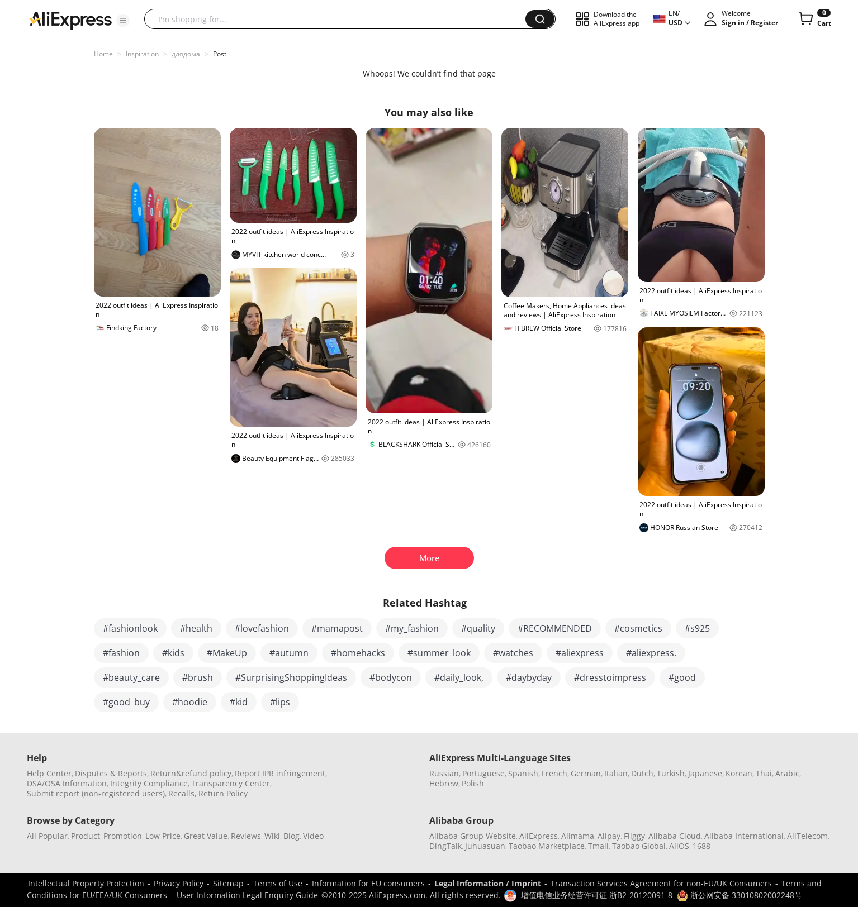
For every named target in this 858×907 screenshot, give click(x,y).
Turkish (671, 773)
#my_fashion (412, 628)
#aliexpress (580, 653)
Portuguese (483, 773)
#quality (478, 628)
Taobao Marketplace (547, 846)
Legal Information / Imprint (487, 883)
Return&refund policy (190, 773)
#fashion (121, 653)
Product (85, 835)
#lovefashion (262, 628)
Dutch (642, 773)
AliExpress (538, 835)
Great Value (205, 835)
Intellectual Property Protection (86, 883)
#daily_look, (458, 677)
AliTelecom (807, 835)
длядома (186, 54)
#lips (280, 702)
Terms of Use (277, 883)
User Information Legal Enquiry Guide (247, 895)
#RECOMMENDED (555, 628)
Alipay (609, 835)
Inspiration (142, 54)
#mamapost (337, 628)
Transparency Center (230, 783)
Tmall (598, 846)
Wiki (272, 835)
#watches (513, 653)
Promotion (122, 835)
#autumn (289, 653)
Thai (764, 773)
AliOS (679, 846)
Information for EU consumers (368, 883)
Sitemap (228, 883)
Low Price (163, 835)
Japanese (705, 773)
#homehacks (358, 653)
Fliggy (634, 835)
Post (219, 54)
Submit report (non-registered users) (96, 793)
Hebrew (443, 783)
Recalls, (182, 793)
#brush (197, 677)
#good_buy (126, 702)
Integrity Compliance (149, 783)
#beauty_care (131, 677)
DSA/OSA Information (67, 783)
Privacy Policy (178, 883)
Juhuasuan (485, 846)
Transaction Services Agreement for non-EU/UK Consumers (661, 883)
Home (103, 54)
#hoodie (189, 702)
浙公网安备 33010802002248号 (739, 895)
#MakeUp (227, 653)
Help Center (49, 773)
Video (313, 835)
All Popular (47, 835)
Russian (444, 773)
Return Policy (223, 793)
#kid (239, 702)
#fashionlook (130, 628)
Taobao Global (639, 846)
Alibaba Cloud (674, 835)
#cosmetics (638, 628)
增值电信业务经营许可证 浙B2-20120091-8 (596, 895)
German (586, 773)
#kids (173, 653)
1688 (701, 846)
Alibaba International (744, 835)
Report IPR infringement (280, 773)
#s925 (697, 628)
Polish (473, 783)
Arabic (787, 773)
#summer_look (439, 653)
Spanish (523, 773)
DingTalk (445, 846)
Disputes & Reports (111, 773)
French (554, 773)
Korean (739, 773)
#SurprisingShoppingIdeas (291, 677)
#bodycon (390, 677)
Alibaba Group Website (472, 835)
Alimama (577, 835)
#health (196, 628)
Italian (616, 773)
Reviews (246, 835)
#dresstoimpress (610, 677)
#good (682, 677)
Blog (291, 835)
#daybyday (529, 677)
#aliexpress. (651, 653)
